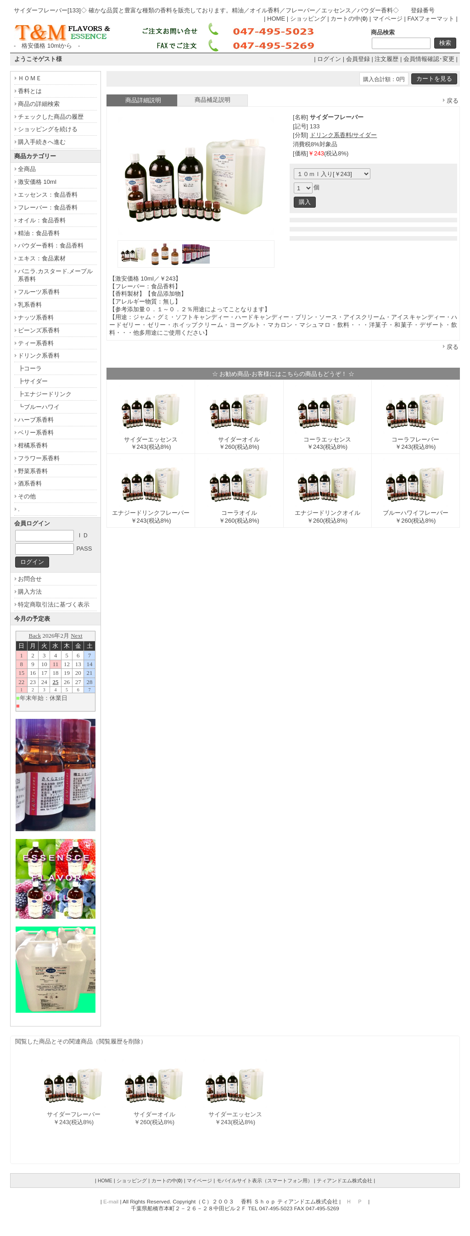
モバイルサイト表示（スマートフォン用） (265, 1180)
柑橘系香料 (33, 445)
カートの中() (349, 18)
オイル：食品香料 (42, 220)
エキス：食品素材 (42, 258)
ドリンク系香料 (39, 355)
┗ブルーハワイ (39, 406)
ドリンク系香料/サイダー (343, 135)
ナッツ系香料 (36, 317)
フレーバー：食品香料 (48, 207)
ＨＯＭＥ (30, 78)
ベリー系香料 (36, 432)
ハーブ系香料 (36, 419)
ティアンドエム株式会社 (344, 1180)
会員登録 (358, 58)
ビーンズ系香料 (39, 330)
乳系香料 (30, 304)
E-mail (110, 1201)
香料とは (30, 91)
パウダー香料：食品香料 (51, 245)
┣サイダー (33, 381)
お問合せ (30, 578)
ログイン (329, 58)
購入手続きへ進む (42, 141)
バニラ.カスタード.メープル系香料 (55, 275)
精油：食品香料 (39, 233)
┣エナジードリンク (45, 394)
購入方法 (30, 591)
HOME (276, 18)
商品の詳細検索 (39, 103)
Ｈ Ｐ (354, 1201)
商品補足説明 (212, 99)
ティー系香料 (36, 343)
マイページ (388, 18)
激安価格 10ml (37, 181)
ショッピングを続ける (48, 129)
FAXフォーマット (430, 18)
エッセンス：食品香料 (48, 194)
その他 (27, 496)
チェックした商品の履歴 (51, 116)
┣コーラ (30, 368)
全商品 (27, 169)
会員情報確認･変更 (428, 58)
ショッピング (308, 18)
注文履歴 (386, 58)
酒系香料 (30, 483)
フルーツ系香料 (39, 291)
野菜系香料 (33, 471)
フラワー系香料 (39, 458)
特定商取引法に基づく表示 (54, 604)
